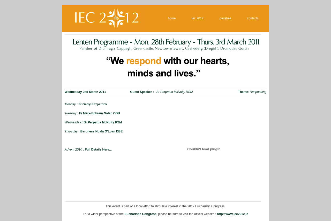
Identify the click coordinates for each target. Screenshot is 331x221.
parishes (225, 18)
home (172, 18)
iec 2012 (198, 18)
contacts (253, 18)
